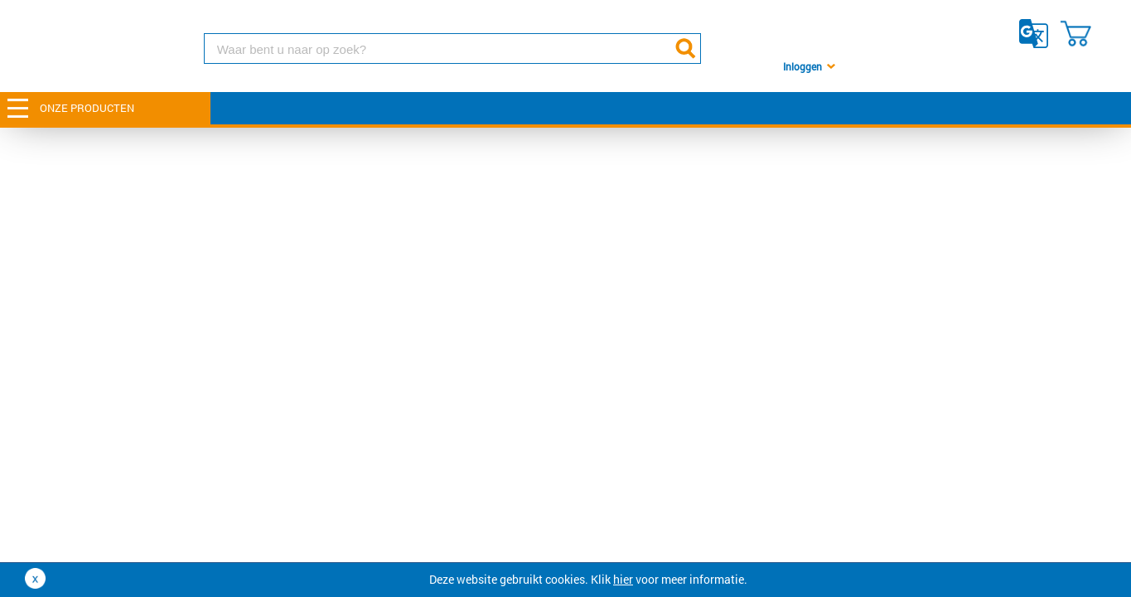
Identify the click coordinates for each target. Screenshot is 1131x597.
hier (623, 579)
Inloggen (802, 66)
